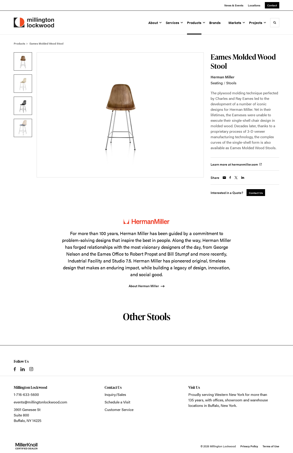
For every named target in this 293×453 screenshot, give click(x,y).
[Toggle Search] (274, 22)
